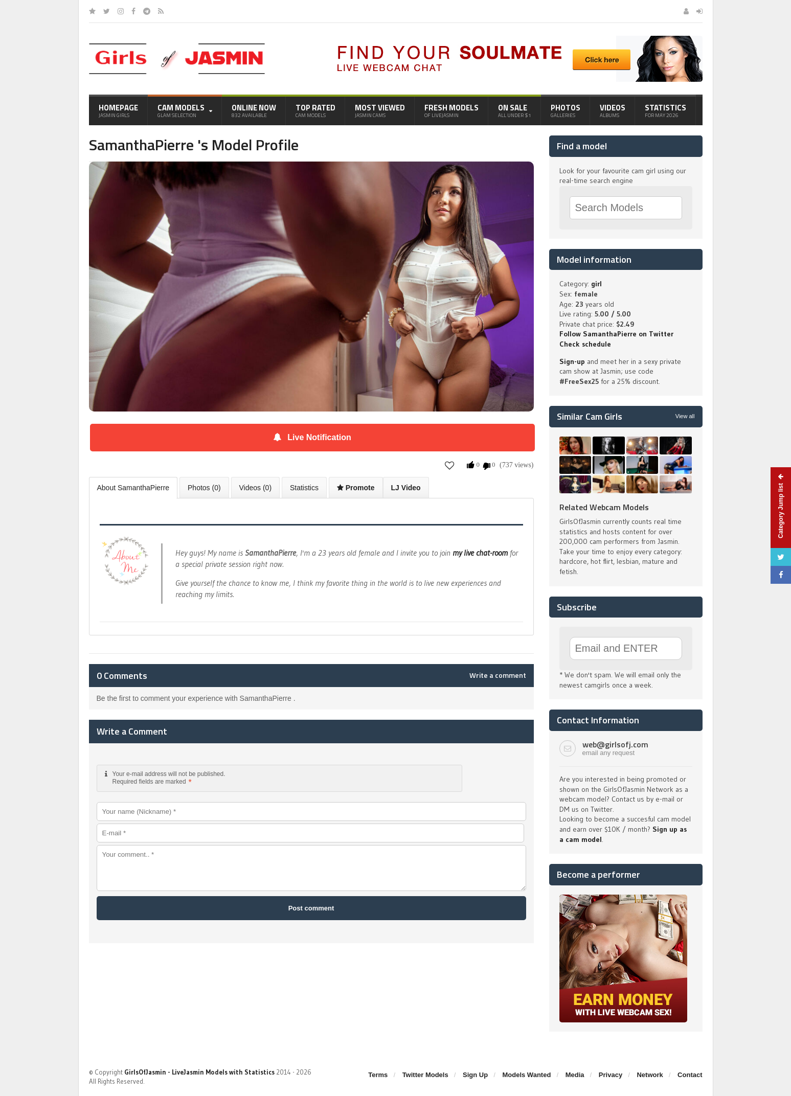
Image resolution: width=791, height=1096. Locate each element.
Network (650, 1075)
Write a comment (497, 675)
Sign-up (572, 361)
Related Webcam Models (604, 507)
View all (685, 416)
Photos (565, 110)
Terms (378, 1075)
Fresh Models (451, 110)
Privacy (610, 1075)
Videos (612, 110)
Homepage (118, 110)
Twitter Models (425, 1075)
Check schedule (585, 344)
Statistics (665, 110)
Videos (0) (255, 488)
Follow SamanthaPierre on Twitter (616, 333)
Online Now (254, 110)
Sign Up (475, 1075)
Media (575, 1075)
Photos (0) (204, 488)
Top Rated (315, 110)
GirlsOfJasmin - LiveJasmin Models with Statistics (199, 1072)
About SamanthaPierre (133, 488)
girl (596, 283)
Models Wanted (526, 1075)
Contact (689, 1075)
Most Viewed (380, 110)
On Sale (514, 110)
